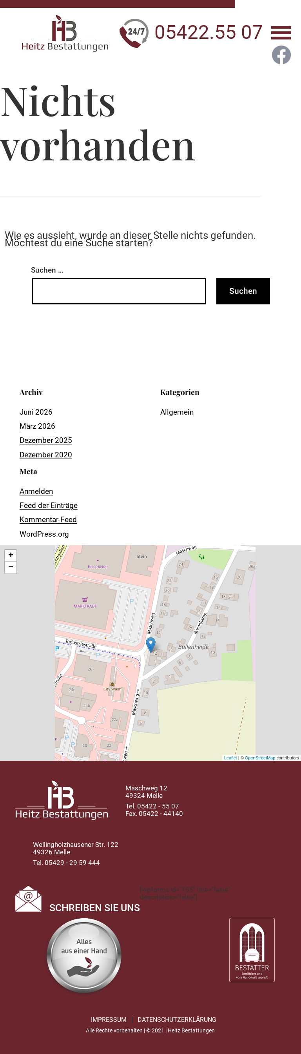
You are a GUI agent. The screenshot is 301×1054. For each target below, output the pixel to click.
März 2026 (37, 426)
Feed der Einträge (49, 505)
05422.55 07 (208, 32)
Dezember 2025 (46, 440)
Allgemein (177, 412)
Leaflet (230, 757)
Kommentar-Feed (48, 519)
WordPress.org (44, 534)
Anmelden (36, 491)
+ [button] (10, 556)
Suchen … (47, 270)
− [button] (10, 567)
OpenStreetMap (260, 757)
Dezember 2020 (46, 454)
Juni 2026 (36, 412)
